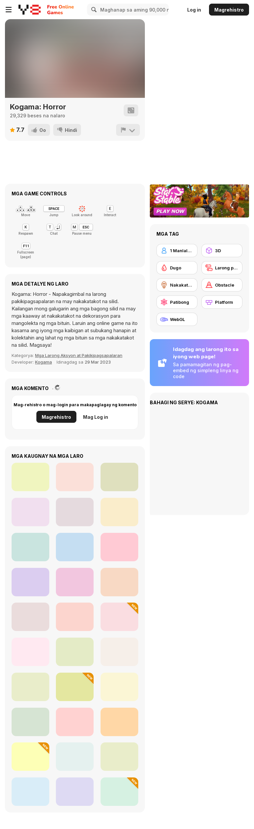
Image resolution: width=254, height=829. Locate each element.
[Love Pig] (75, 617)
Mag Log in (95, 417)
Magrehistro (229, 10)
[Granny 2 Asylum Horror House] (30, 547)
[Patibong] (176, 302)
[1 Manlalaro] (176, 250)
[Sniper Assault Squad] (75, 512)
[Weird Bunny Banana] (75, 722)
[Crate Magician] (30, 756)
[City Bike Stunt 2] (75, 477)
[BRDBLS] (30, 791)
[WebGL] (176, 319)
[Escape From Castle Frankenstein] (119, 687)
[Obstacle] (221, 285)
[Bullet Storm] (119, 756)
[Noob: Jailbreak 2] (119, 791)
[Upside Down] (75, 791)
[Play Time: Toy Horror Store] (119, 512)
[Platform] (221, 302)
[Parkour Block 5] (119, 722)
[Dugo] (176, 267)
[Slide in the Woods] (119, 477)
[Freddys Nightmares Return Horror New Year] (75, 547)
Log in (194, 10)
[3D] (221, 250)
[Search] (93, 10)
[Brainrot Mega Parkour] (119, 617)
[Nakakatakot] (176, 285)
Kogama (43, 362)
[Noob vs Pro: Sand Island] (119, 547)
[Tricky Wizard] (30, 687)
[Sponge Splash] (75, 652)
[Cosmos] (30, 652)
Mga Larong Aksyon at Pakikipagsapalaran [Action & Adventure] (78, 355)
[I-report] (128, 130)
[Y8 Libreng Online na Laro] (30, 10)
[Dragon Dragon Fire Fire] (75, 756)
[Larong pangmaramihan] (221, 267)
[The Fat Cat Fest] (119, 582)
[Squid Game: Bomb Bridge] (30, 512)
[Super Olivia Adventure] (30, 617)
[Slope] (30, 477)
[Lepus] (119, 652)
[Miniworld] (30, 722)
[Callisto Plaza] (75, 582)
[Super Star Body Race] (30, 582)
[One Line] (75, 687)
